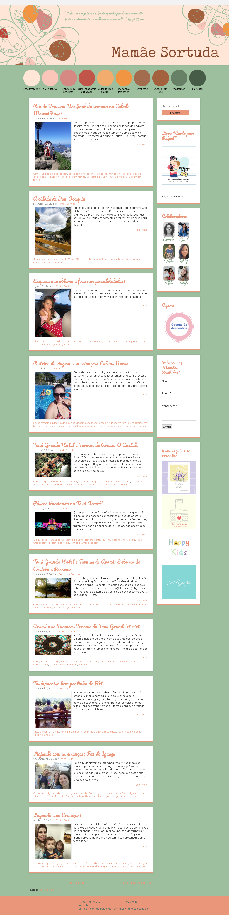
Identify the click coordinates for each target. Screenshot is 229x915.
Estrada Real (57, 259)
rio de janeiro (126, 173)
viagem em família (73, 607)
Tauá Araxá (46, 484)
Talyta (56, 368)
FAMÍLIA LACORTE (75, 259)
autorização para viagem (47, 863)
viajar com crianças (117, 484)
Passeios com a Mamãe (46, 731)
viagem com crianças (124, 796)
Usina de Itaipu (93, 796)
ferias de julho (73, 425)
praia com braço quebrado (126, 341)
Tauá (35, 484)
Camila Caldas (67, 118)
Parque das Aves (74, 796)
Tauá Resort (124, 731)
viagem (123, 176)
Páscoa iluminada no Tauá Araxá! (68, 503)
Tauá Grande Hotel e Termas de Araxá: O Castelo (85, 445)
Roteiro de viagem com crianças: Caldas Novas (80, 363)
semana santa (139, 481)
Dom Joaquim (41, 259)
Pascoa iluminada (50, 539)
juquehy (98, 341)
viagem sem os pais (111, 866)
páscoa (103, 481)
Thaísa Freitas (63, 286)
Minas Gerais (68, 604)
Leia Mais (141, 144)
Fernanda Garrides (64, 450)
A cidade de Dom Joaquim (59, 198)
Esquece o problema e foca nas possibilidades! (79, 280)
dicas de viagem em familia (114, 422)
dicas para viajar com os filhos (111, 863)
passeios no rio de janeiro (83, 173)
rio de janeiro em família (71, 176)
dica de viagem (58, 173)
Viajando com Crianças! (57, 815)
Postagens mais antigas (137, 882)
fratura (88, 341)
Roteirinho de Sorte (97, 176)
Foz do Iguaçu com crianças (105, 793)
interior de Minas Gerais (64, 481)
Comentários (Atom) (50, 889)
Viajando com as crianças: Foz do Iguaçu (74, 753)
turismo (114, 176)
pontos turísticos (108, 173)
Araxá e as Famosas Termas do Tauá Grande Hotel (86, 626)
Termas (44, 664)
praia (107, 341)
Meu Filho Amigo (88, 481)
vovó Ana (60, 262)
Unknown (64, 688)
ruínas (103, 604)
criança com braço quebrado (49, 341)
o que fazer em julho (94, 425)
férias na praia (75, 341)
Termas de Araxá (79, 542)
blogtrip (45, 481)
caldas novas (57, 422)
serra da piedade (93, 731)
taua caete (110, 731)
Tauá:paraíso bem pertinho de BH (68, 683)
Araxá (36, 481)
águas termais (41, 422)
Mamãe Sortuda (66, 203)
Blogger (143, 902)
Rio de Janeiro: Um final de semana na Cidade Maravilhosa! (81, 110)
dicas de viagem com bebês (81, 422)
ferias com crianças (53, 425)
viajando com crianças (135, 866)
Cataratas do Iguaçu (44, 793)
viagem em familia (43, 262)
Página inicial (76, 882)
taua (104, 539)
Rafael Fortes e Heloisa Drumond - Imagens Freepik (121, 905)
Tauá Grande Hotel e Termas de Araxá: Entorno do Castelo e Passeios (86, 565)
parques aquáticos (117, 425)
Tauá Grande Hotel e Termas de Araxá (74, 484)
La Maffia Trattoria (54, 796)
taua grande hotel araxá (121, 539)
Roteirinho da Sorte (97, 259)
